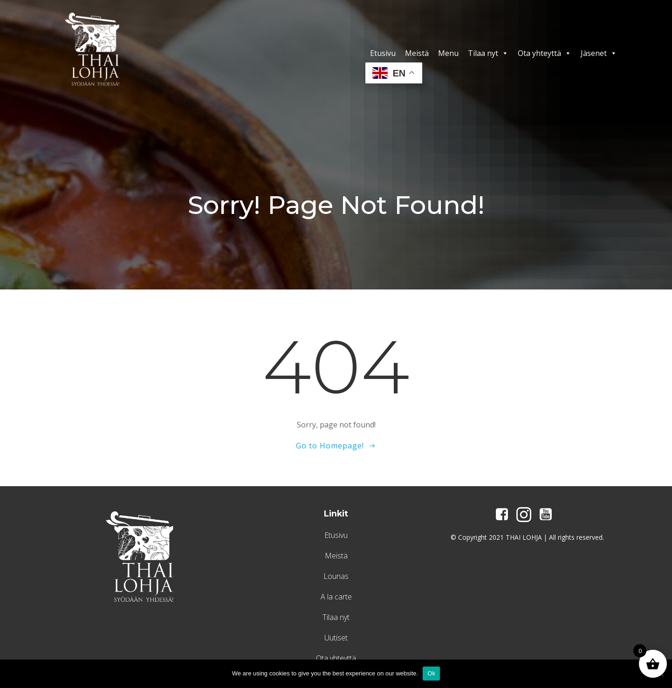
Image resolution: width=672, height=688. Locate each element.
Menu (449, 53)
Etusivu (384, 53)
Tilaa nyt (489, 53)
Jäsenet (600, 53)
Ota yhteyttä (546, 53)
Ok (431, 673)
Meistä (418, 53)
